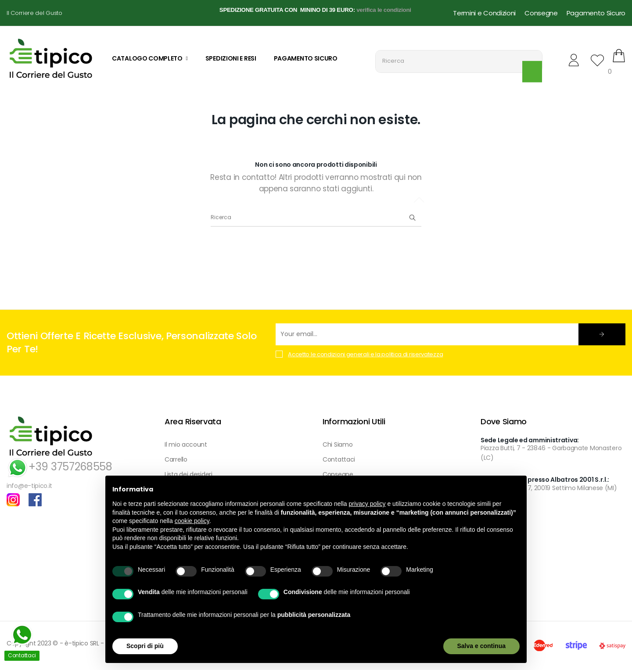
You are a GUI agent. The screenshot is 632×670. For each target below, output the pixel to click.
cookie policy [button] (192, 520)
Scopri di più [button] (145, 645)
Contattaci (339, 459)
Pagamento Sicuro (596, 13)
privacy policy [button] (367, 503)
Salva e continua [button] (481, 645)
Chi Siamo (337, 444)
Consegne (541, 13)
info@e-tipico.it (29, 485)
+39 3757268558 (59, 466)
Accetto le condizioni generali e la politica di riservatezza (365, 354)
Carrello (176, 459)
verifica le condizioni (383, 10)
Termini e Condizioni (484, 13)
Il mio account (186, 444)
